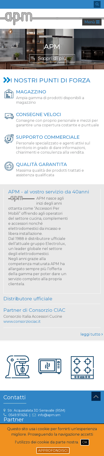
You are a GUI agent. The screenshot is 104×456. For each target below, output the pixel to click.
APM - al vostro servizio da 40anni (48, 192)
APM (52, 46)
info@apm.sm (49, 415)
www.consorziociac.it (22, 321)
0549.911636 (17, 415)
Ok (84, 442)
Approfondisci (53, 450)
